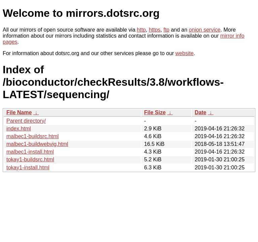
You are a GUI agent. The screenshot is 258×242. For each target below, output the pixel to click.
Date (200, 112)
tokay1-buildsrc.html (30, 159)
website (184, 53)
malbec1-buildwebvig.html (37, 144)
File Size (155, 112)
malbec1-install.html (30, 152)
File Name (19, 112)
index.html (18, 128)
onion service (204, 30)
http (141, 30)
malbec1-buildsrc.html (32, 136)
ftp (166, 30)
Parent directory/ (26, 121)
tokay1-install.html (27, 167)
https (155, 30)
